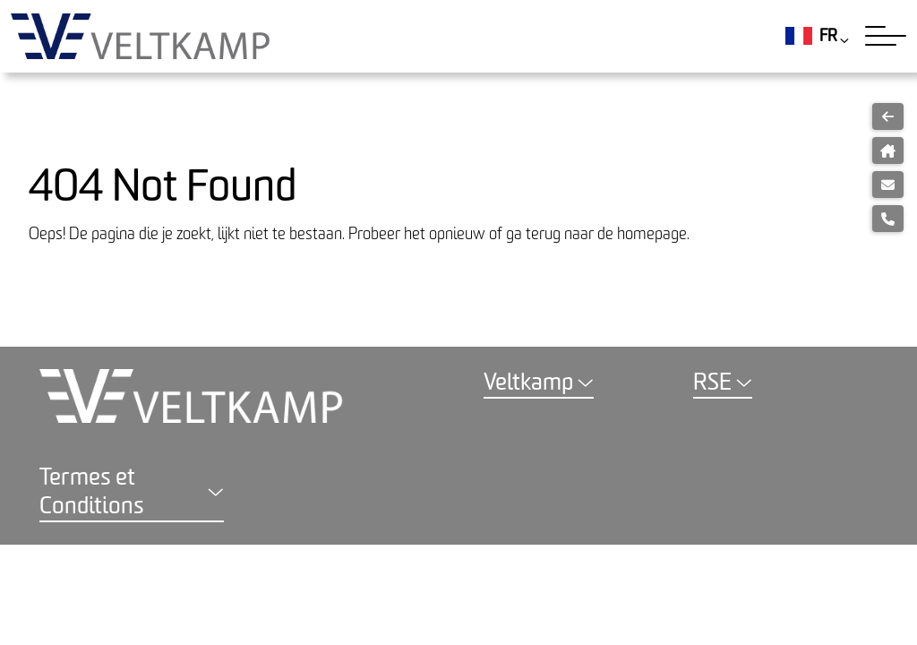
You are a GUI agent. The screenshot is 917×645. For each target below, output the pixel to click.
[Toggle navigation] (885, 35)
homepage (652, 234)
